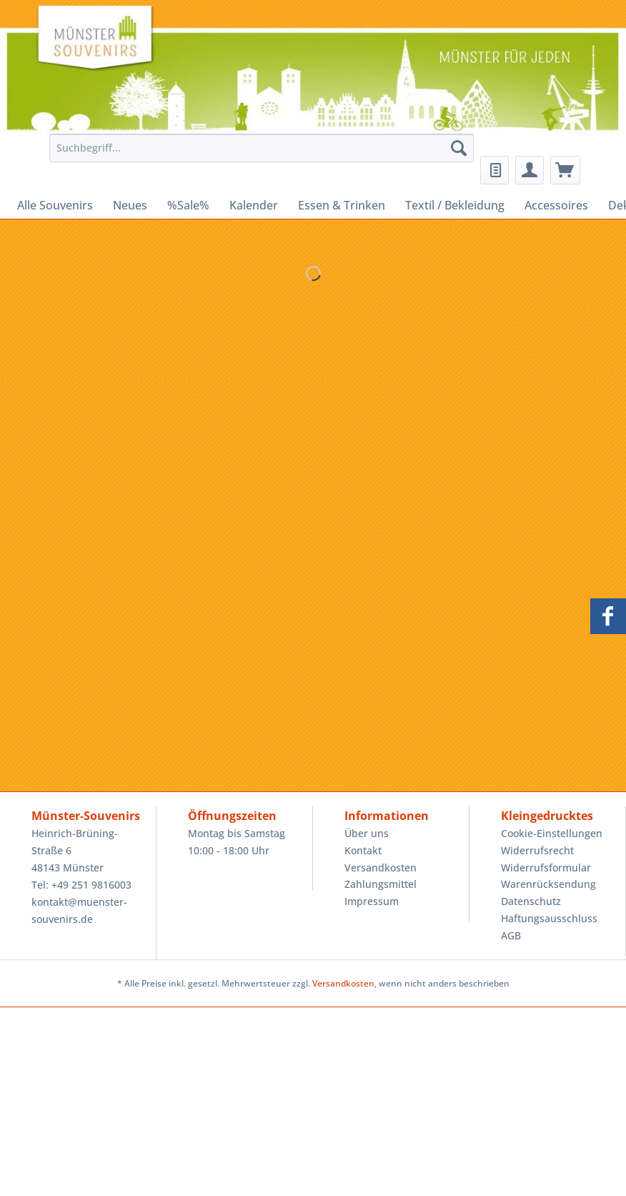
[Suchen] (459, 148)
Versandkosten (380, 867)
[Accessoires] (556, 205)
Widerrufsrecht (537, 850)
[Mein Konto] (529, 170)
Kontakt (363, 850)
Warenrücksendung (548, 884)
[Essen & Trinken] (341, 205)
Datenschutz (531, 901)
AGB (511, 935)
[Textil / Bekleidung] (455, 205)
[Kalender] (253, 205)
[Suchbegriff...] (261, 148)
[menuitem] (258, 155)
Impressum (371, 901)
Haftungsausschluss (549, 918)
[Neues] (130, 205)
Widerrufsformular (546, 867)
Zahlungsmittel (380, 884)
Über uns (366, 833)
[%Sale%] (188, 205)
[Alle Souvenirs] (55, 205)
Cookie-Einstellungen (551, 833)
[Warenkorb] (565, 170)
